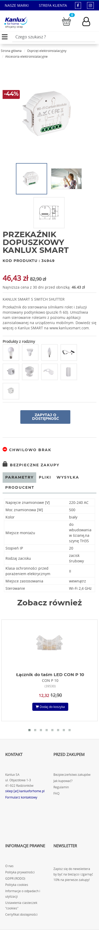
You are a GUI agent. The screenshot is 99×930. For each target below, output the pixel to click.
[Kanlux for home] (16, 20)
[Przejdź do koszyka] (66, 21)
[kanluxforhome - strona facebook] (78, 5)
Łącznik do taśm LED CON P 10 (50, 675)
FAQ (56, 793)
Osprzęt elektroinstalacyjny (46, 51)
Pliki (45, 477)
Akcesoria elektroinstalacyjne (26, 56)
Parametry (19, 477)
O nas (9, 866)
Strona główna (11, 51)
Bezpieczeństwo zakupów (71, 775)
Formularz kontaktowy (21, 797)
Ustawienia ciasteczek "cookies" (21, 905)
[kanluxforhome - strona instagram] (90, 5)
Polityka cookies (16, 885)
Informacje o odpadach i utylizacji (22, 893)
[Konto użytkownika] (88, 21)
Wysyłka (68, 477)
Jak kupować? (62, 781)
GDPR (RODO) (15, 878)
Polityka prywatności (20, 872)
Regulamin (61, 787)
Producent (19, 488)
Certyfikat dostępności (21, 914)
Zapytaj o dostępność (45, 417)
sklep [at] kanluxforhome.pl (25, 791)
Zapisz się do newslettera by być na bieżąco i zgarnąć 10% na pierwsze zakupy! (73, 874)
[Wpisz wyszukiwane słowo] (53, 37)
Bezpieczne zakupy (31, 465)
